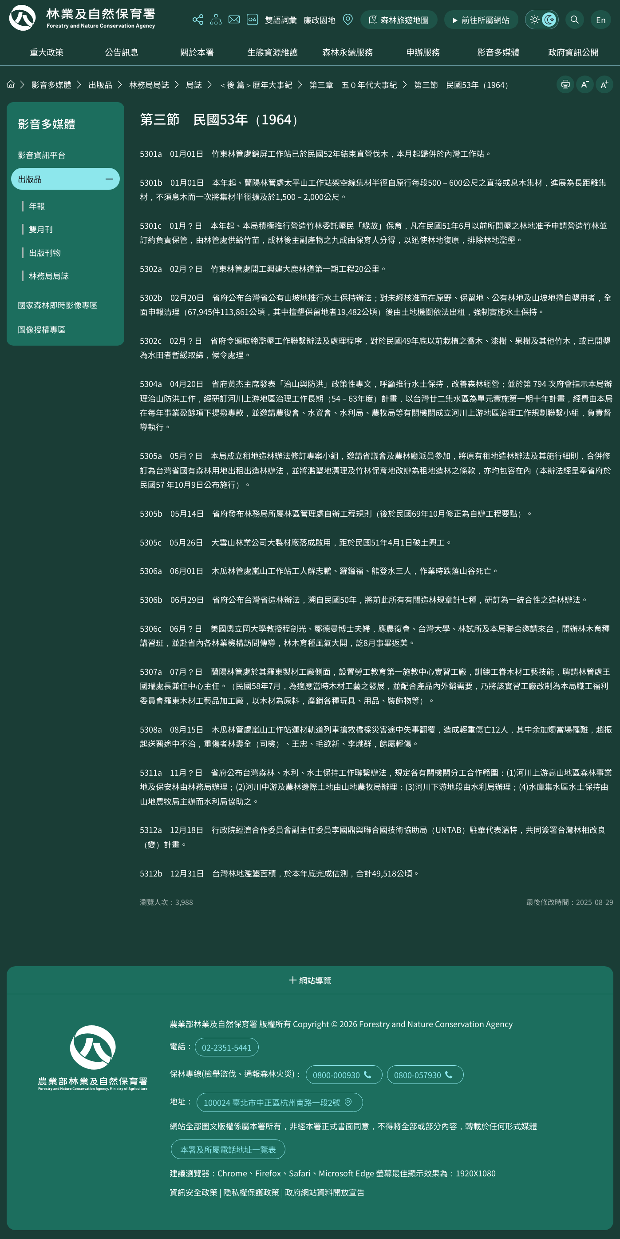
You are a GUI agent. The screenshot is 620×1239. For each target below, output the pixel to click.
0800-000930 (344, 1074)
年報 (37, 205)
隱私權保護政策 (251, 1192)
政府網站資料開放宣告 (325, 1192)
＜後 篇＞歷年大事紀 (255, 84)
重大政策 (46, 52)
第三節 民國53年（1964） (463, 84)
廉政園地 (320, 19)
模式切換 (542, 19)
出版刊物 (45, 252)
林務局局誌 (149, 84)
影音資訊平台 (42, 154)
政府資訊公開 (573, 52)
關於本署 (197, 52)
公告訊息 (121, 52)
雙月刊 (41, 229)
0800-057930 (425, 1074)
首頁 (11, 84)
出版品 (100, 84)
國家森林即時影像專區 (58, 305)
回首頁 (82, 17)
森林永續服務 (347, 52)
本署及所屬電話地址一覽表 (228, 1149)
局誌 (194, 84)
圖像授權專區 (42, 329)
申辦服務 (423, 52)
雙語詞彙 (281, 19)
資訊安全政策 (193, 1192)
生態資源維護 (272, 52)
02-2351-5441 (227, 1047)
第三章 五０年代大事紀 (353, 84)
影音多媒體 (498, 52)
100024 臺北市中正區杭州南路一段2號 (280, 1102)
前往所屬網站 (485, 19)
